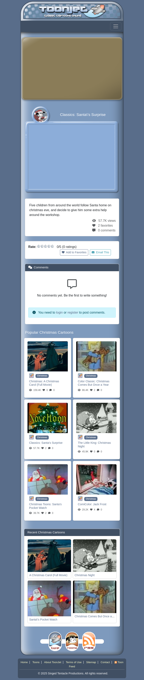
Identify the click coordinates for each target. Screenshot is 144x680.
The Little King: (88, 442)
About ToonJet (52, 662)
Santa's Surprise (52, 442)
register (72, 312)
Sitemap (91, 662)
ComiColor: (85, 504)
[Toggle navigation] (115, 26)
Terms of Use (74, 662)
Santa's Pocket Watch (45, 506)
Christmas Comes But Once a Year (94, 383)
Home (24, 662)
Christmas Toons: (40, 504)
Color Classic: (87, 381)
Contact (105, 662)
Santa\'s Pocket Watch (43, 619)
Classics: (35, 442)
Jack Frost (99, 504)
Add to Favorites (74, 252)
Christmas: (36, 381)
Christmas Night (85, 575)
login (59, 312)
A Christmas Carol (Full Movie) (44, 383)
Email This (100, 252)
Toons (36, 662)
